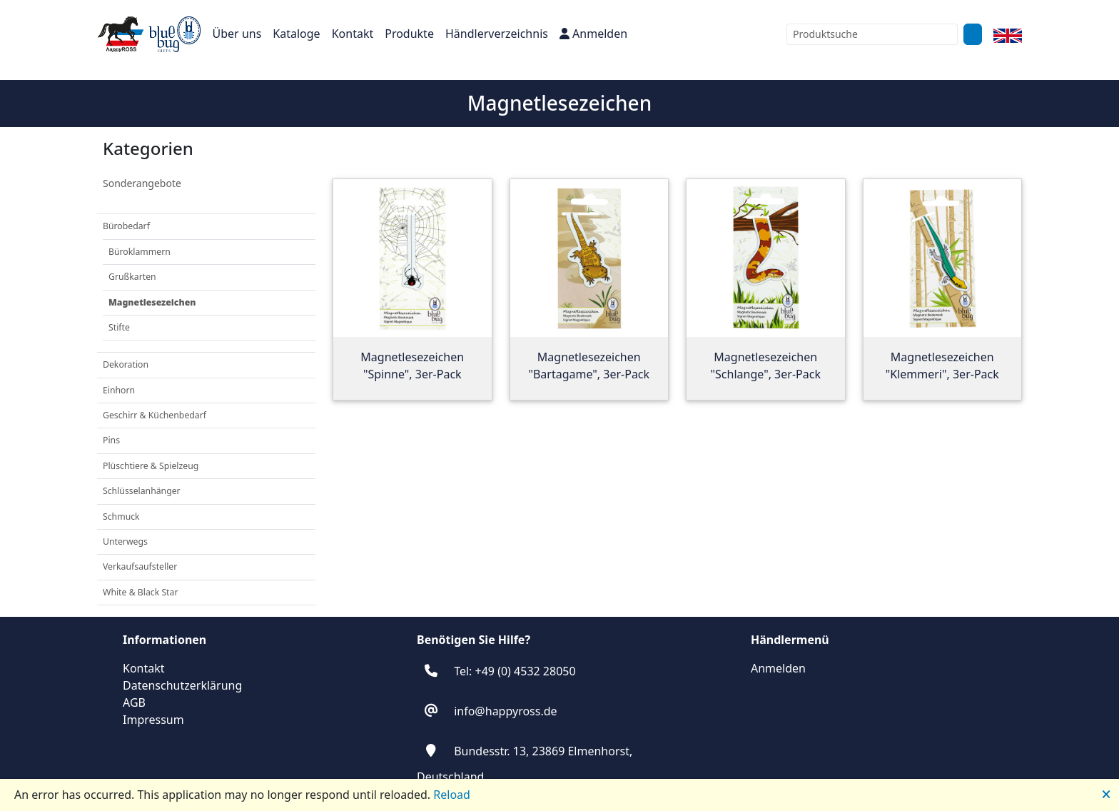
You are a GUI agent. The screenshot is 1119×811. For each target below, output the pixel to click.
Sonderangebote (142, 183)
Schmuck (121, 516)
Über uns (237, 33)
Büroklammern (139, 252)
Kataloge (296, 33)
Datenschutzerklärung (182, 685)
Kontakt (353, 33)
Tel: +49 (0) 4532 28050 (514, 671)
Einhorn (119, 390)
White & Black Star (140, 592)
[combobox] (872, 34)
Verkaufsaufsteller (140, 566)
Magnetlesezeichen (152, 302)
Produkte (409, 33)
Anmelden (593, 33)
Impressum (153, 719)
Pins (111, 440)
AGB (134, 702)
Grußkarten (132, 277)
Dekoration (125, 364)
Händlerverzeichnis (496, 33)
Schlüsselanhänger (142, 491)
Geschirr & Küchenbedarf (154, 415)
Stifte (119, 327)
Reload (451, 794)
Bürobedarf (126, 226)
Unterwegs (125, 541)
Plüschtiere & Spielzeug (150, 466)
